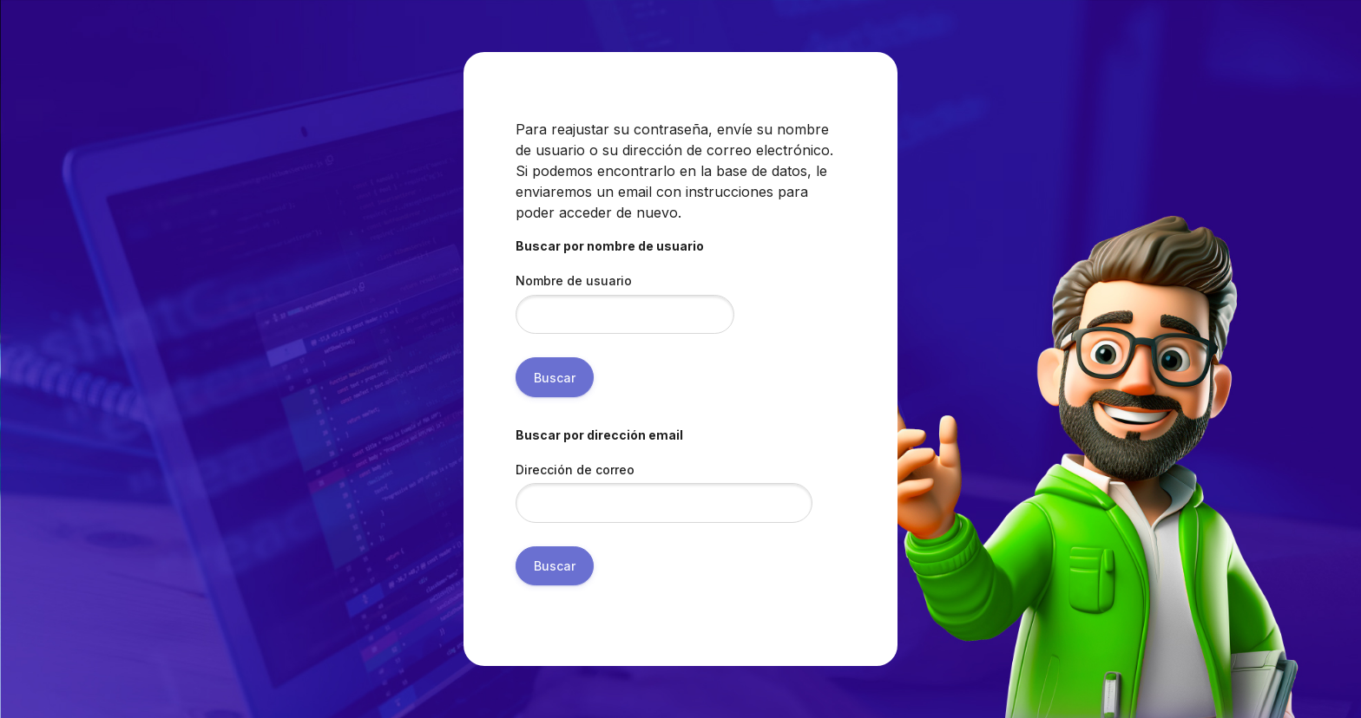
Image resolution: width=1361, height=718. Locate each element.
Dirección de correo (575, 469)
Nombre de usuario (574, 280)
